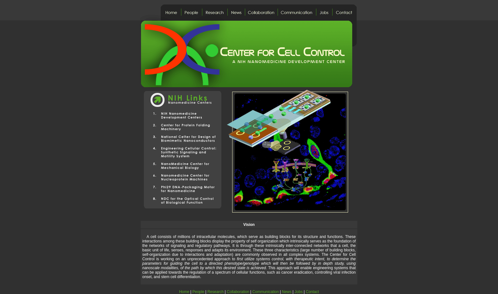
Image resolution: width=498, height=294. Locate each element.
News (287, 292)
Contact (312, 292)
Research (215, 292)
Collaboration (238, 292)
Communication (265, 292)
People (198, 292)
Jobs (299, 292)
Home (184, 292)
